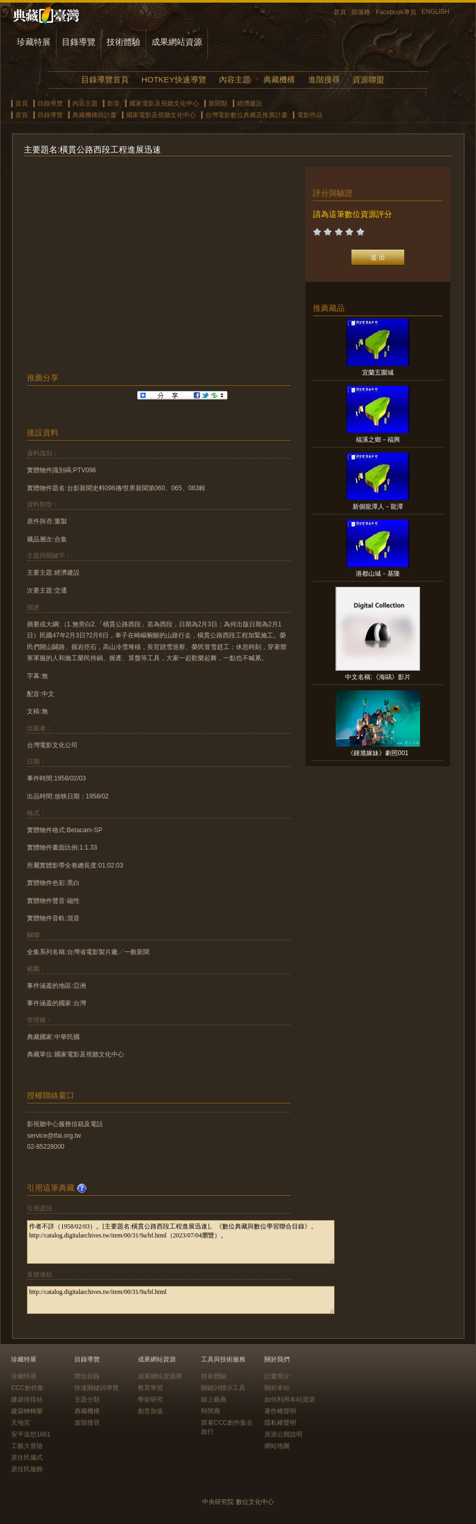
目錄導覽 (79, 41)
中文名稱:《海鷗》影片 (377, 677)
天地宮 (20, 1422)
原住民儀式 (27, 1457)
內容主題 (235, 79)
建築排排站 (27, 1399)
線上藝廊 (213, 1399)
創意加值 (150, 1411)
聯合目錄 (87, 1376)
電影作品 (309, 115)
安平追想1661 (31, 1434)
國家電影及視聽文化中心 (164, 103)
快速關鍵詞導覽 (96, 1388)
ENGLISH (436, 11)
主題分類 (87, 1399)
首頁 (340, 12)
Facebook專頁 (396, 12)
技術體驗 (123, 41)
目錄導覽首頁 (105, 79)
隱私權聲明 (280, 1422)
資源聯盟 (368, 79)
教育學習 (150, 1388)
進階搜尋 (324, 79)
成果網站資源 (176, 41)
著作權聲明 (280, 1411)
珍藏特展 (34, 41)
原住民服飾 (27, 1469)
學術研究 (150, 1399)
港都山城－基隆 (378, 573)
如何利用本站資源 (289, 1399)
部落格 (360, 12)
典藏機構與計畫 (94, 115)
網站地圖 (277, 1446)
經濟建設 (249, 103)
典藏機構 (279, 79)
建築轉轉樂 (27, 1411)
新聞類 (217, 103)
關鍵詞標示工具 (223, 1388)
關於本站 (277, 1388)
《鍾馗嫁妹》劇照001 (377, 753)
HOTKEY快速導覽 (173, 79)
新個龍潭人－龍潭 (378, 506)
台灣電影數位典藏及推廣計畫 (246, 115)
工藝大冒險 (27, 1446)
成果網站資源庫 (160, 1376)
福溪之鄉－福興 (378, 439)
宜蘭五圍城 (378, 372)
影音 (113, 103)
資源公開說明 (283, 1434)
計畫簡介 (277, 1376)
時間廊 (210, 1411)
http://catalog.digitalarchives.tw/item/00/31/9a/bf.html (181, 1300)
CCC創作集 (27, 1388)
